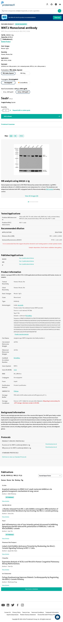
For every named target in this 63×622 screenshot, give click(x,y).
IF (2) (20, 475)
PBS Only (22, 73)
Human (3, 480)
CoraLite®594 (23, 82)
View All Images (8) (31, 196)
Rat (13, 480)
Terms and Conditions (37, 612)
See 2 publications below (26, 258)
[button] (57, 617)
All (11, 136)
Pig (22, 480)
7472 (15, 370)
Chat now (57, 17)
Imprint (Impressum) (12, 614)
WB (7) (16, 475)
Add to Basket (8, 116)
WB (15, 136)
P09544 (16, 391)
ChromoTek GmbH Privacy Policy (47, 614)
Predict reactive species (22, 334)
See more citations (31, 589)
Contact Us (7, 612)
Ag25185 (20, 305)
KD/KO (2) (9, 475)
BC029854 (29, 315)
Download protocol (51, 444)
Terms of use (26, 612)
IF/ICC (21, 136)
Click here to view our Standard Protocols (14, 457)
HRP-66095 (49, 189)
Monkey (17, 480)
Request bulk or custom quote (21, 110)
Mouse (9, 480)
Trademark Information (52, 612)
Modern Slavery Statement (28, 614)
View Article (5, 501)
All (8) (3, 475)
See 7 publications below (26, 261)
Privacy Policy (16, 612)
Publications (7, 39)
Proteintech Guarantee (8, 124)
